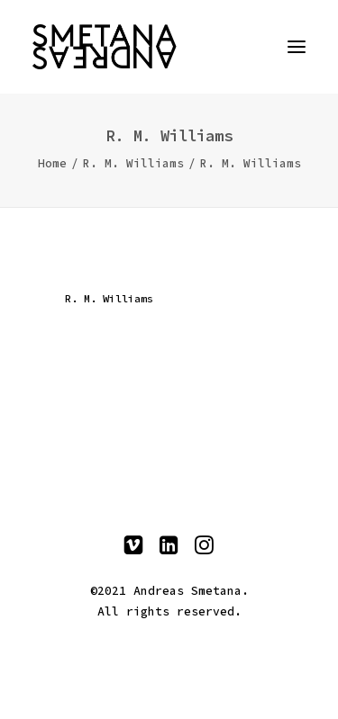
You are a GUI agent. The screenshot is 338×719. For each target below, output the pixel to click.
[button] (296, 47)
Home (52, 163)
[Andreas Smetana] (169, 46)
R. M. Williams (133, 163)
